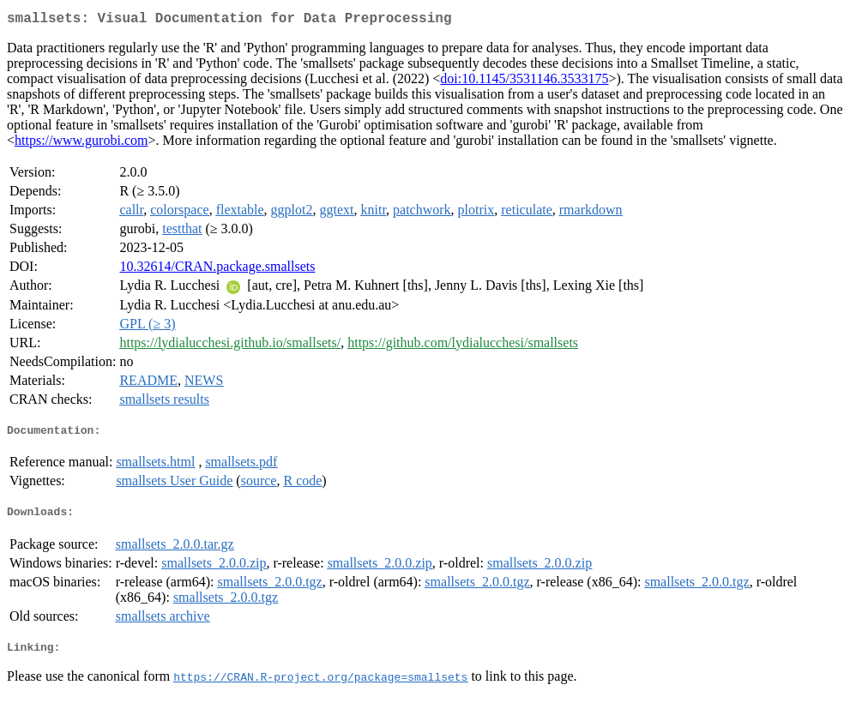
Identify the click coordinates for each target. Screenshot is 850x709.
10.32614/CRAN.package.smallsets (217, 269)
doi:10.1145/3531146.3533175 (524, 82)
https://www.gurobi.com (81, 143)
